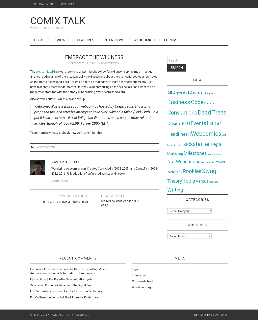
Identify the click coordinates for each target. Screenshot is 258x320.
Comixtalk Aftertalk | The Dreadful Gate (55, 269)
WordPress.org (141, 287)
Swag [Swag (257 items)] (209, 171)
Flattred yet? (84, 279)
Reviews (60, 40)
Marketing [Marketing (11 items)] (175, 154)
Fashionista (201, 314)
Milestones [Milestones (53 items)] (195, 153)
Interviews (114, 40)
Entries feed (140, 275)
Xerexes (35, 285)
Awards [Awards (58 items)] (198, 93)
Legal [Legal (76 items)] (217, 144)
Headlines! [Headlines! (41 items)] (178, 134)
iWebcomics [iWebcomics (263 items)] (205, 133)
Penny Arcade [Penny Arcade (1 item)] (207, 162)
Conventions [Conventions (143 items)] (182, 112)
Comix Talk (57, 21)
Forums (171, 40)
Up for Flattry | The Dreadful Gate (51, 279)
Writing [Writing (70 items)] (175, 190)
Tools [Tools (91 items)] (189, 181)
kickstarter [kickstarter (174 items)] (196, 144)
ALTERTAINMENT (43, 3)
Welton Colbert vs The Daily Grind (119, 203)
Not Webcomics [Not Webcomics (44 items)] (183, 161)
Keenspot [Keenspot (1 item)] (178, 145)
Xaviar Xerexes (109, 63)
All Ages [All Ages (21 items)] (174, 93)
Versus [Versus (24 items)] (202, 181)
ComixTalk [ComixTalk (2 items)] (210, 103)
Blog (38, 40)
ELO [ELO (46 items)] (186, 123)
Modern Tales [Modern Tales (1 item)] (214, 154)
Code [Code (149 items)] (197, 102)
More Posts (61, 180)
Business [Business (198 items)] (178, 102)
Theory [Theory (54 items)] (174, 181)
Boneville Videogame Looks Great (65, 201)
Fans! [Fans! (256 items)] (214, 123)
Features (85, 40)
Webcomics (144, 40)
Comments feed (142, 281)
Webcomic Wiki (45, 71)
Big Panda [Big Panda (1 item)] (211, 93)
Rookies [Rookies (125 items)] (192, 171)
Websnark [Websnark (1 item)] (214, 182)
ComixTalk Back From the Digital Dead (69, 285)
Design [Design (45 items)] (174, 123)
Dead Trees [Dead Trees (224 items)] (212, 112)
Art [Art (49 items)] (186, 93)
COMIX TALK (66, 3)
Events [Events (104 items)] (198, 123)
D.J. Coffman (38, 297)
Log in (135, 269)
